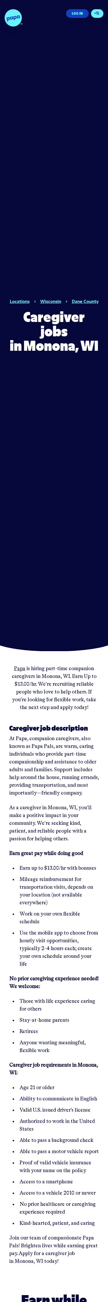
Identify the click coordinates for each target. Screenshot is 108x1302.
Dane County (85, 301)
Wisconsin (50, 301)
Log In (77, 13)
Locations (20, 301)
